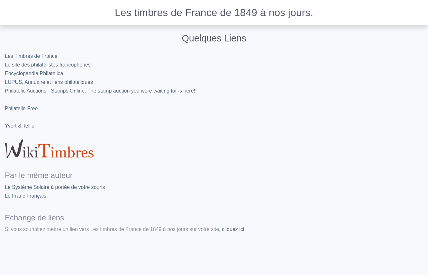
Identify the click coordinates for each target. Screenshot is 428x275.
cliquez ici (233, 229)
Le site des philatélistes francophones (48, 64)
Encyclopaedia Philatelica (34, 73)
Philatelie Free (21, 108)
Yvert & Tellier (20, 126)
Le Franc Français (25, 196)
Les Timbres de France (31, 56)
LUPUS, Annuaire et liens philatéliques (49, 82)
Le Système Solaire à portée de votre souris (55, 187)
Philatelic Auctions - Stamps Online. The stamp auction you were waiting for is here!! (100, 90)
